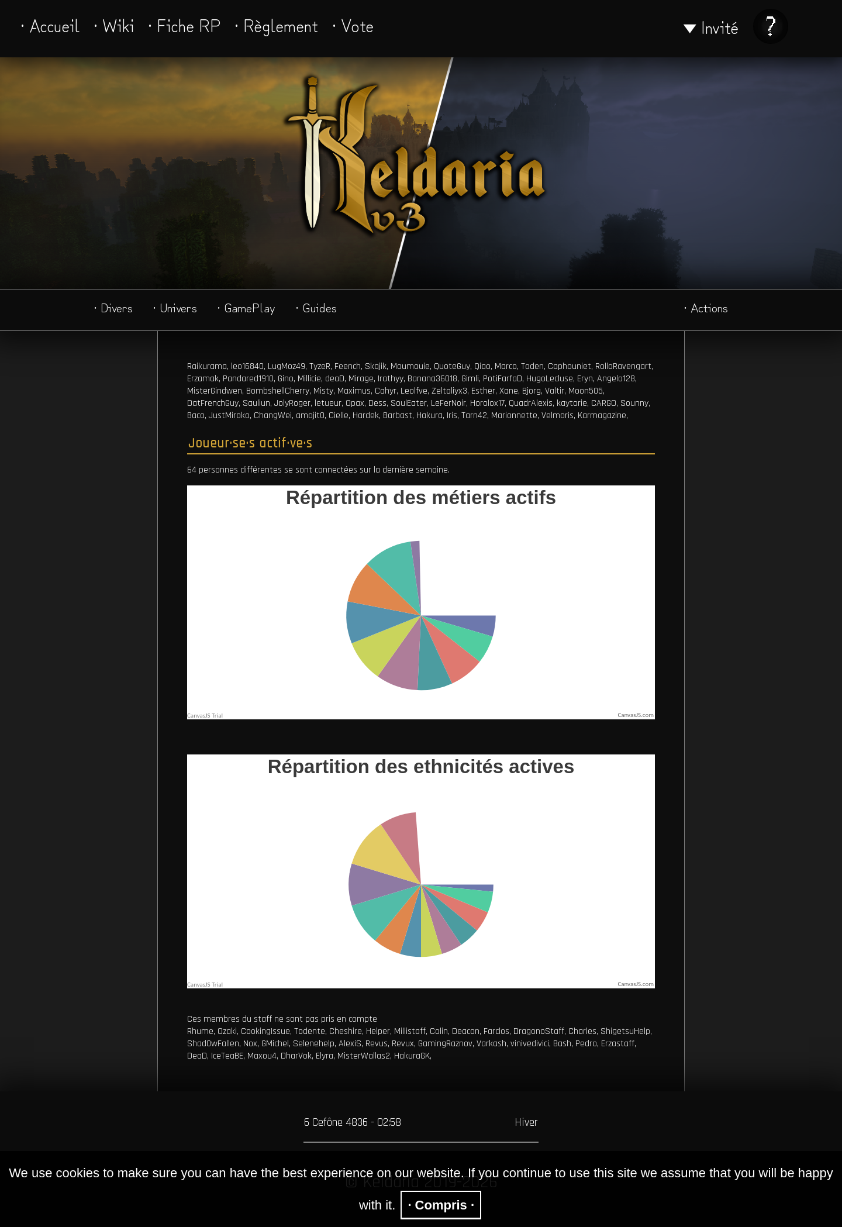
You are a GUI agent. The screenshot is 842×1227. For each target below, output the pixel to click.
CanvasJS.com (635, 715)
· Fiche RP (184, 24)
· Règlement (276, 24)
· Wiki (114, 24)
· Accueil (50, 24)
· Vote (353, 24)
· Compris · (441, 1205)
